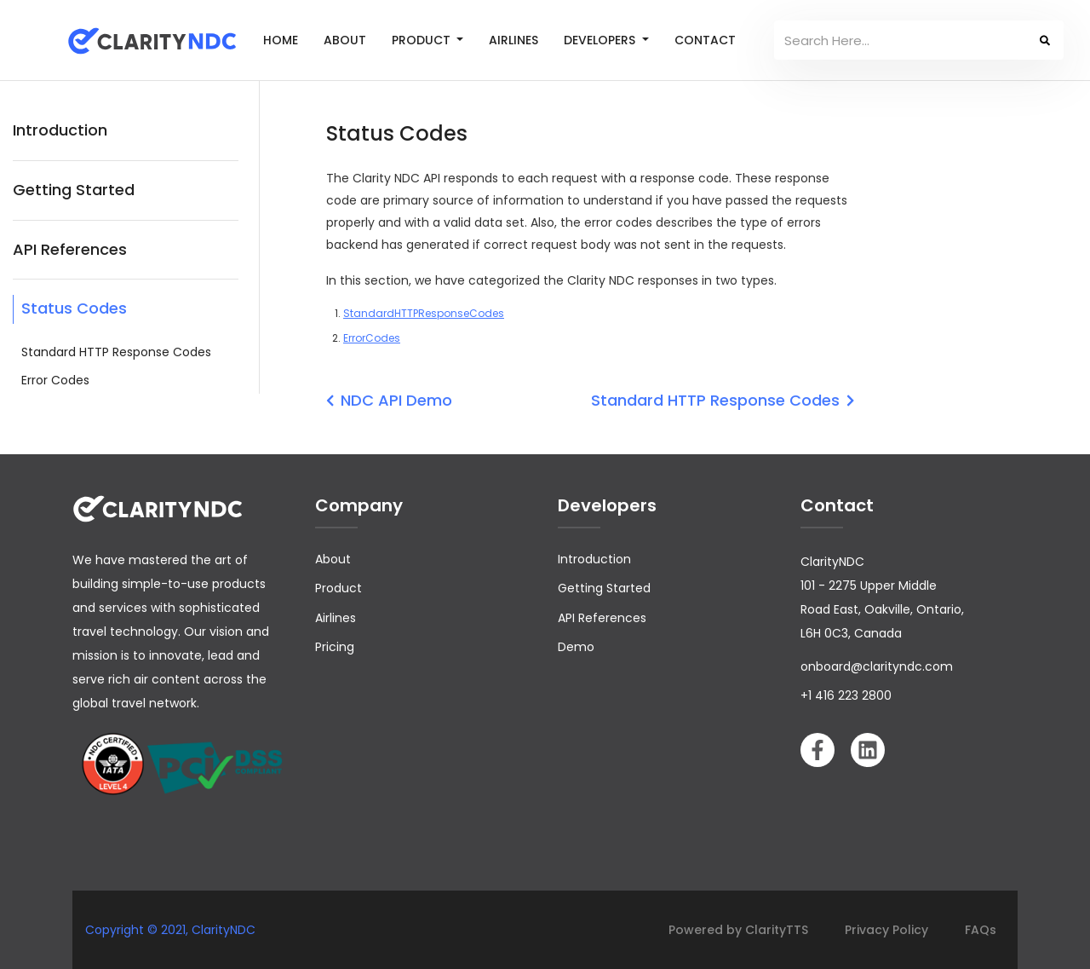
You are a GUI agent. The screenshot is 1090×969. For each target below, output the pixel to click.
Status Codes (74, 308)
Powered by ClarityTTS (738, 929)
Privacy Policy (886, 929)
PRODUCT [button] (423, 40)
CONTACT (705, 40)
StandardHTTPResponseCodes (423, 313)
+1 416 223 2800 (846, 695)
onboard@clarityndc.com (876, 666)
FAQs (980, 929)
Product (338, 588)
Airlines (335, 617)
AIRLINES (513, 40)
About (333, 559)
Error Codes (55, 380)
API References (70, 249)
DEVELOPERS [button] (601, 40)
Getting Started (74, 189)
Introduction (60, 130)
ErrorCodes (371, 338)
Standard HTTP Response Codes (116, 351)
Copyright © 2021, (138, 929)
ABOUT (345, 40)
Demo (576, 646)
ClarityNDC (223, 929)
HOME (280, 40)
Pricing (334, 646)
